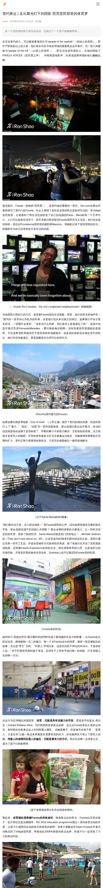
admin (5, 21)
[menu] (98, 4)
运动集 (38, 21)
